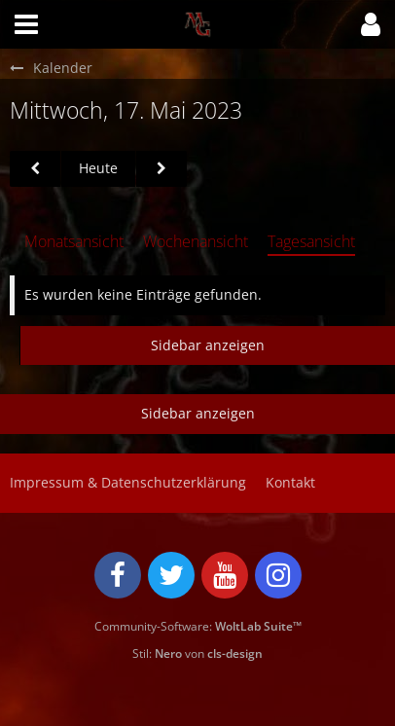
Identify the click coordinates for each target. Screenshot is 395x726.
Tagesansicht (311, 241)
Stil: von (197, 653)
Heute (98, 168)
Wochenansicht (195, 241)
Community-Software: (198, 626)
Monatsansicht (74, 241)
